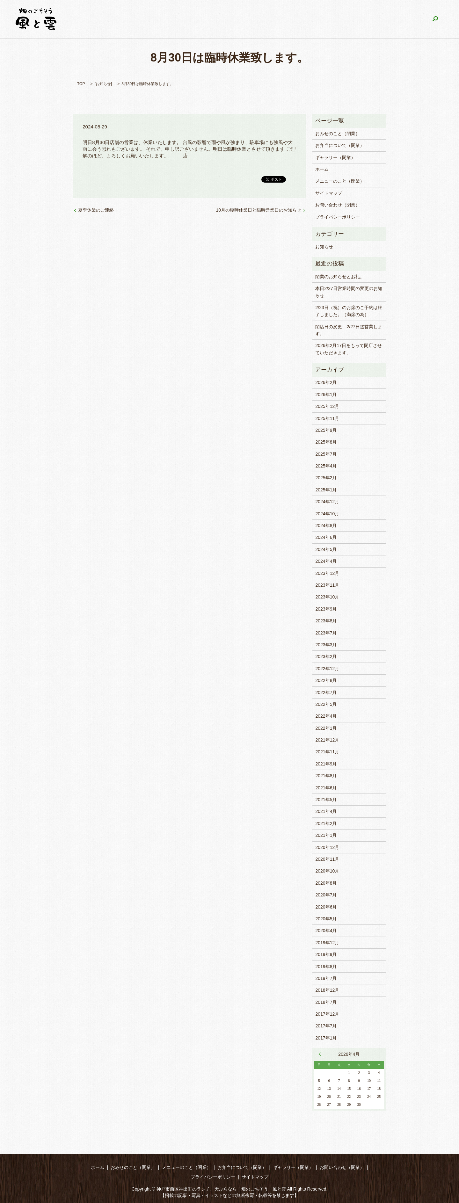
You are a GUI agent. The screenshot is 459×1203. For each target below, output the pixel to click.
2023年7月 (326, 632)
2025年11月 (327, 418)
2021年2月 (326, 823)
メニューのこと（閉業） (229, 19)
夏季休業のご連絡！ (98, 210)
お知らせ (103, 84)
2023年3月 (326, 644)
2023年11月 (327, 585)
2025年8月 (326, 442)
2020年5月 (326, 918)
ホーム (131, 19)
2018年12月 (327, 990)
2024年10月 (327, 513)
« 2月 (321, 1054)
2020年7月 (326, 894)
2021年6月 (326, 787)
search (435, 19)
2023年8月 (326, 620)
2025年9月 (326, 430)
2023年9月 (326, 609)
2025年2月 (326, 477)
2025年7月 (326, 454)
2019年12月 (327, 942)
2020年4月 (326, 930)
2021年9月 (326, 763)
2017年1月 (326, 1037)
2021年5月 (326, 799)
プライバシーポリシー (337, 217)
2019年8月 (326, 966)
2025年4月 (326, 465)
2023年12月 (327, 573)
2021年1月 (326, 835)
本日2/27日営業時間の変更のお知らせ (348, 292)
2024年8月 (326, 525)
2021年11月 (327, 751)
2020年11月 (327, 859)
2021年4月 (326, 811)
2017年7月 (326, 1025)
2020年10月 (327, 870)
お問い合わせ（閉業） (397, 19)
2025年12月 (327, 406)
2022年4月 (326, 716)
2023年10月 (327, 596)
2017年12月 (327, 1014)
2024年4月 (326, 561)
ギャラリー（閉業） (344, 19)
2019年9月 (326, 954)
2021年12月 (327, 740)
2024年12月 (327, 501)
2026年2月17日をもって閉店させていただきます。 (348, 349)
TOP (81, 84)
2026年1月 (326, 394)
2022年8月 (326, 680)
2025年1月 (326, 489)
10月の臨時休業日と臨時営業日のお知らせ (259, 210)
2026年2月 (326, 382)
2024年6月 (326, 537)
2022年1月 (326, 728)
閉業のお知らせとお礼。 (339, 276)
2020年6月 (326, 906)
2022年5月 (326, 704)
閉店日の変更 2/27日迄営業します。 (348, 330)
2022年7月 (326, 692)
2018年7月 (326, 1002)
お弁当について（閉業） (288, 19)
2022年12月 (327, 668)
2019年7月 (326, 978)
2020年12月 (327, 847)
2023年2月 (326, 656)
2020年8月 (326, 883)
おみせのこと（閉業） (171, 19)
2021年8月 (326, 775)
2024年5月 (326, 549)
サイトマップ (328, 193)
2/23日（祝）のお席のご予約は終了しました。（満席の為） (348, 311)
